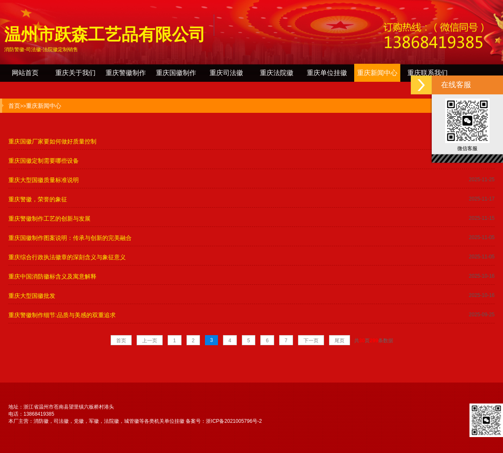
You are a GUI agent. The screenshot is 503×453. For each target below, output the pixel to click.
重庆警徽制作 (126, 72)
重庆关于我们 (75, 72)
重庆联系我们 (427, 72)
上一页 (149, 341)
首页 (14, 105)
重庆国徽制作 (176, 72)
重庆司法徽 (226, 72)
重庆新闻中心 (377, 72)
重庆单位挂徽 (327, 72)
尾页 (339, 341)
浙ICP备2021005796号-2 (234, 421)
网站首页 (25, 72)
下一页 (311, 341)
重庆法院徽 (276, 72)
